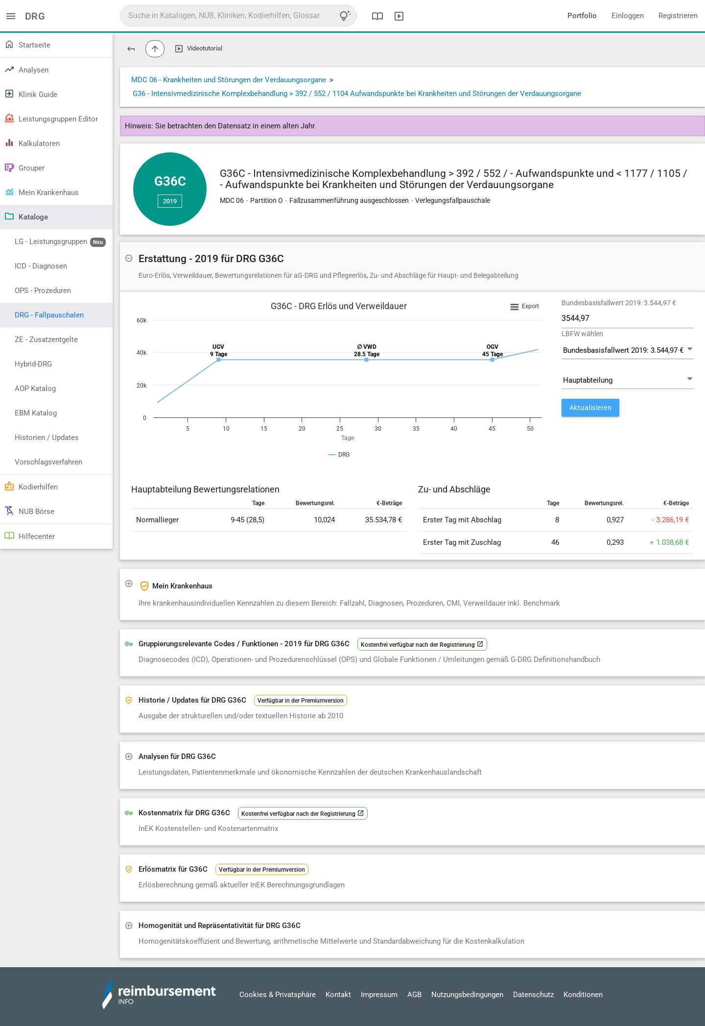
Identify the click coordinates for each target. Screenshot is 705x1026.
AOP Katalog (35, 388)
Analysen (26, 69)
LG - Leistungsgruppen (60, 242)
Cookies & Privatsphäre (277, 994)
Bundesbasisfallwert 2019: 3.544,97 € (619, 303)
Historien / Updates (47, 437)
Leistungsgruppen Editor (51, 118)
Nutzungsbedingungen (467, 994)
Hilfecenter (29, 535)
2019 (170, 201)
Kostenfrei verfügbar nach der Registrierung (422, 644)
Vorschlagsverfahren (48, 462)
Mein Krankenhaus (41, 191)
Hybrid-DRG (33, 364)
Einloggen (627, 15)
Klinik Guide (30, 93)
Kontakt (338, 994)
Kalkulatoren (32, 142)
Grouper (24, 167)
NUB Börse (29, 510)
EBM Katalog (36, 413)
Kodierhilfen (31, 486)
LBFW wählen (582, 334)
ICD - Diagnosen (41, 266)
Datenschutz (533, 994)
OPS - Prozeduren (43, 290)
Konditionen (583, 994)
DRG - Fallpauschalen (49, 315)
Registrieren (678, 15)
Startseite (27, 44)
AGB (414, 994)
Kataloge (26, 216)
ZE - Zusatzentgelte (46, 339)
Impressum (379, 994)
